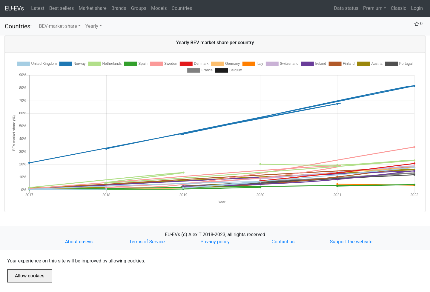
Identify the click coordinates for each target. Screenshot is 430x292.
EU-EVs (14, 8)
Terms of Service (147, 242)
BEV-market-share (58, 26)
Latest (39, 7)
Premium (373, 8)
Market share (94, 7)
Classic (398, 8)
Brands (120, 7)
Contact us (283, 242)
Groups (140, 7)
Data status (346, 8)
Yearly (91, 26)
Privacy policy (215, 242)
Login (417, 8)
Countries (182, 8)
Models (160, 7)
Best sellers (62, 7)
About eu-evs (79, 242)
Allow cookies (29, 276)
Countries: (18, 26)
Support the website (351, 242)
